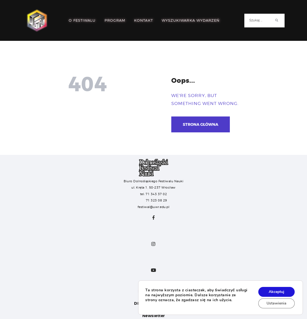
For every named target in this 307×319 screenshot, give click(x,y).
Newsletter (153, 315)
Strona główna (200, 124)
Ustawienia (276, 303)
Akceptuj (276, 291)
